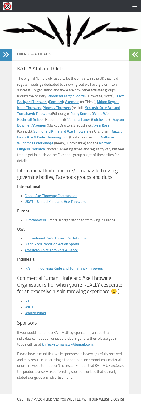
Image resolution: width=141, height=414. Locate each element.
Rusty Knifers (80, 114)
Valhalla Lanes (78, 119)
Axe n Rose (101, 125)
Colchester (100, 119)
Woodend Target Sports (66, 96)
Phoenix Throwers (57, 108)
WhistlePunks (35, 313)
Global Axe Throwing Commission (51, 196)
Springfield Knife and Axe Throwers (61, 131)
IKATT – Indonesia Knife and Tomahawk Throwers (64, 268)
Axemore (72, 102)
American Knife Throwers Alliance (51, 250)
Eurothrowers (35, 220)
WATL (29, 307)
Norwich (38, 149)
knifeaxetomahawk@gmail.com (67, 344)
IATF (28, 301)
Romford (56, 102)
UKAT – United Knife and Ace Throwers (55, 202)
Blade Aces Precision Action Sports (52, 244)
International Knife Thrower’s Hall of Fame (58, 238)
